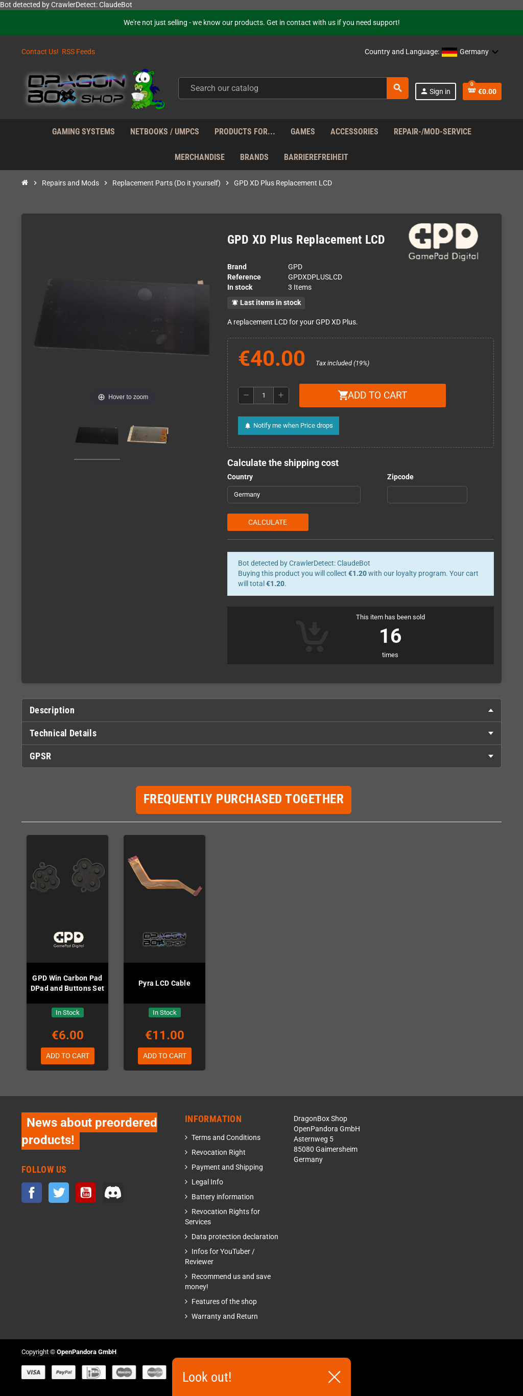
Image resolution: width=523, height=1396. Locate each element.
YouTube (86, 1192)
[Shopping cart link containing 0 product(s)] (482, 91)
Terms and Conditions (226, 1138)
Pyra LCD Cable (164, 983)
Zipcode (400, 477)
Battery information (223, 1197)
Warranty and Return (225, 1317)
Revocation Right (219, 1153)
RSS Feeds (78, 52)
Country (240, 477)
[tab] (261, 710)
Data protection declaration (235, 1237)
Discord (113, 1192)
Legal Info (207, 1182)
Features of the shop (224, 1302)
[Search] (293, 88)
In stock (239, 287)
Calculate (267, 522)
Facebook (31, 1192)
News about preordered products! (89, 1131)
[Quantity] (263, 395)
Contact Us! (40, 52)
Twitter (59, 1192)
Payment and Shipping (227, 1168)
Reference (244, 277)
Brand (237, 267)
